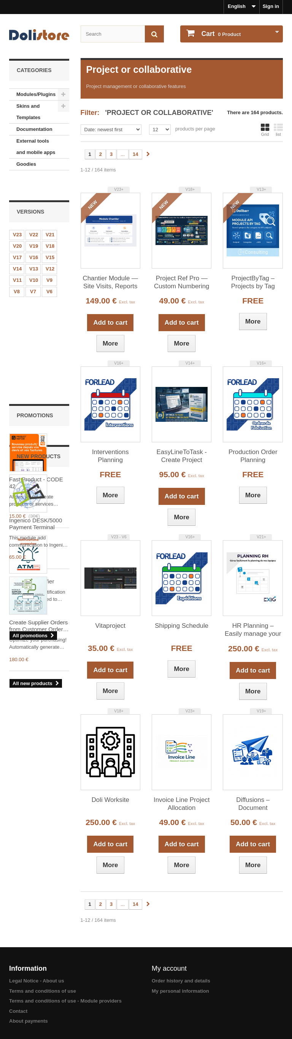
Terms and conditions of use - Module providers (65, 1001)
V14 (17, 250)
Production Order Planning (253, 456)
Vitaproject (110, 625)
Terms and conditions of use (42, 991)
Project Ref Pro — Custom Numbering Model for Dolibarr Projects (181, 283)
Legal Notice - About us (36, 981)
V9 (49, 261)
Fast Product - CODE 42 (36, 370)
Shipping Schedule (181, 625)
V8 (17, 273)
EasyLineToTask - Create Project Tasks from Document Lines (182, 456)
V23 (17, 216)
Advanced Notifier (31, 468)
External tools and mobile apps (36, 146)
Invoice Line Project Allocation (181, 803)
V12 (50, 250)
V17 (17, 239)
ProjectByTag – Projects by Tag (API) (253, 283)
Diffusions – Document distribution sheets (253, 804)
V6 (49, 273)
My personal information (180, 991)
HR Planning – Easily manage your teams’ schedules (253, 630)
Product (220, 34)
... (123, 154)
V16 (33, 239)
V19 (33, 227)
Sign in (271, 6)
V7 (33, 273)
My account (169, 968)
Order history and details (181, 981)
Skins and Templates (28, 111)
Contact (18, 1011)
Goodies (26, 164)
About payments (28, 1021)
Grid (265, 130)
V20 (17, 227)
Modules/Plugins (36, 94)
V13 (33, 250)
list (278, 130)
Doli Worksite (110, 799)
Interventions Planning (110, 456)
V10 (33, 261)
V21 (50, 216)
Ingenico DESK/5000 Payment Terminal (35, 617)
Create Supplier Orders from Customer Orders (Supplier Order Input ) (38, 720)
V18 (50, 227)
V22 (33, 216)
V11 (17, 261)
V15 (50, 239)
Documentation (34, 129)
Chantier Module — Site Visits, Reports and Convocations (110, 283)
